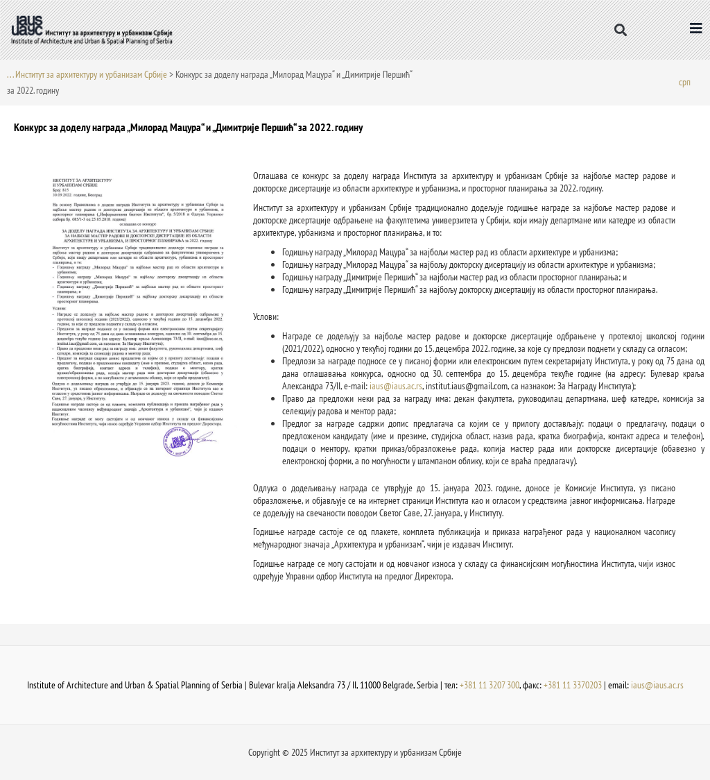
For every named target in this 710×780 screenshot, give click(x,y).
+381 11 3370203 (573, 685)
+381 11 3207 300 (489, 685)
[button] (620, 29)
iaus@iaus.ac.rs (396, 386)
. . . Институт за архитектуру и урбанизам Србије (87, 74)
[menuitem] (685, 81)
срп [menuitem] (685, 81)
